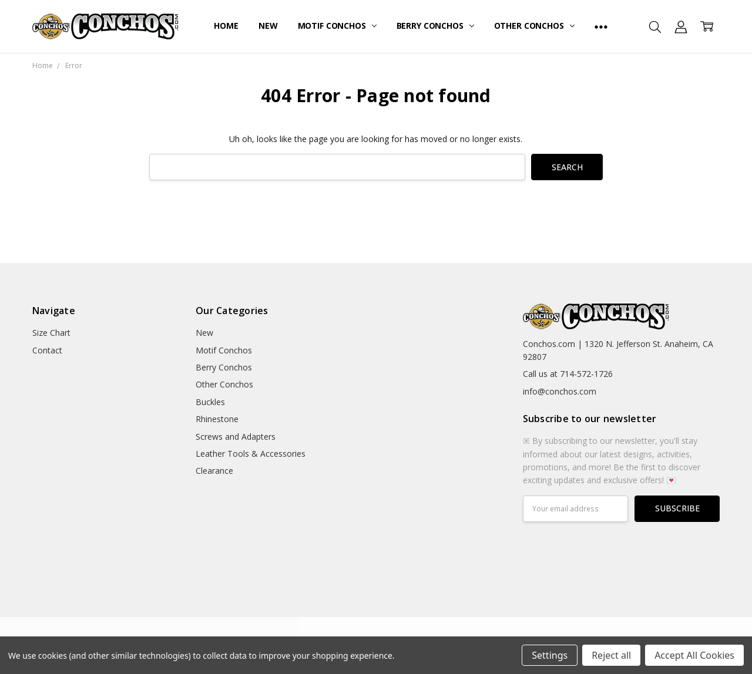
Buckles (210, 401)
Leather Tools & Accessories (251, 453)
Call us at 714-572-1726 (568, 373)
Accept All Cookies (694, 655)
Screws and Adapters (236, 436)
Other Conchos (534, 25)
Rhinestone (217, 418)
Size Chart (51, 332)
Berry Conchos (435, 25)
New (268, 25)
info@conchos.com (559, 391)
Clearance (214, 470)
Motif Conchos (337, 25)
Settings (550, 655)
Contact (47, 350)
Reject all (611, 655)
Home (226, 25)
